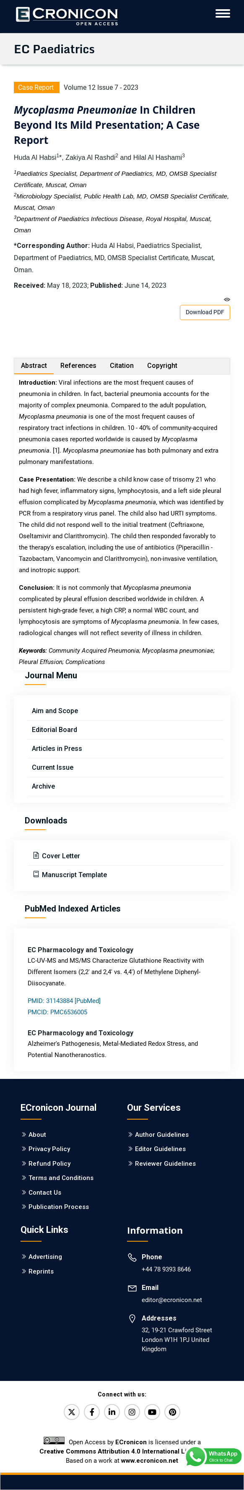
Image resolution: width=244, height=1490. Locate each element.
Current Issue (52, 767)
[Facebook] (92, 1412)
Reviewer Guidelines (165, 1163)
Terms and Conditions (61, 1178)
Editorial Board (54, 730)
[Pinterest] (172, 1412)
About (37, 1134)
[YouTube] (152, 1412)
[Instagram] (132, 1412)
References (78, 366)
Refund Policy (49, 1163)
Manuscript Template (73, 875)
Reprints (41, 1271)
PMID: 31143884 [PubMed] (64, 1001)
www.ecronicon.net (149, 1460)
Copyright (162, 366)
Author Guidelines (162, 1134)
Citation (122, 366)
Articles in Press (57, 749)
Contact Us (45, 1192)
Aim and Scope (55, 711)
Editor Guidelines (160, 1149)
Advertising (45, 1257)
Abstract (34, 366)
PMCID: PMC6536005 (57, 1012)
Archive (43, 786)
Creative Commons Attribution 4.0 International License (122, 1451)
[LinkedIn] (112, 1412)
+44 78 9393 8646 (166, 1269)
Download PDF (205, 312)
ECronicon (131, 1442)
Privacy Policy (49, 1149)
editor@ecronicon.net (172, 1300)
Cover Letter (60, 856)
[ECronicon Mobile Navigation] (222, 13)
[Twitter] (72, 1412)
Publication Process (59, 1207)
